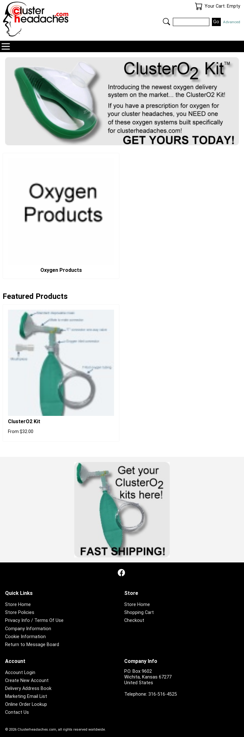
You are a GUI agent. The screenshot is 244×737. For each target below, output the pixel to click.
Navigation (5, 46)
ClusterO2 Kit (24, 421)
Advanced (231, 22)
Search (166, 22)
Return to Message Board (32, 644)
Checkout (134, 620)
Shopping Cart (139, 612)
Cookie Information (25, 636)
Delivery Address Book (28, 688)
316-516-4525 (162, 694)
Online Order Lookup (26, 704)
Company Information (28, 628)
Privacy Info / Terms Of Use (34, 620)
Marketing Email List (26, 696)
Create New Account (27, 680)
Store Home (18, 604)
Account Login (20, 672)
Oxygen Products (61, 270)
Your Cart (198, 6)
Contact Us (17, 712)
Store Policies (19, 612)
